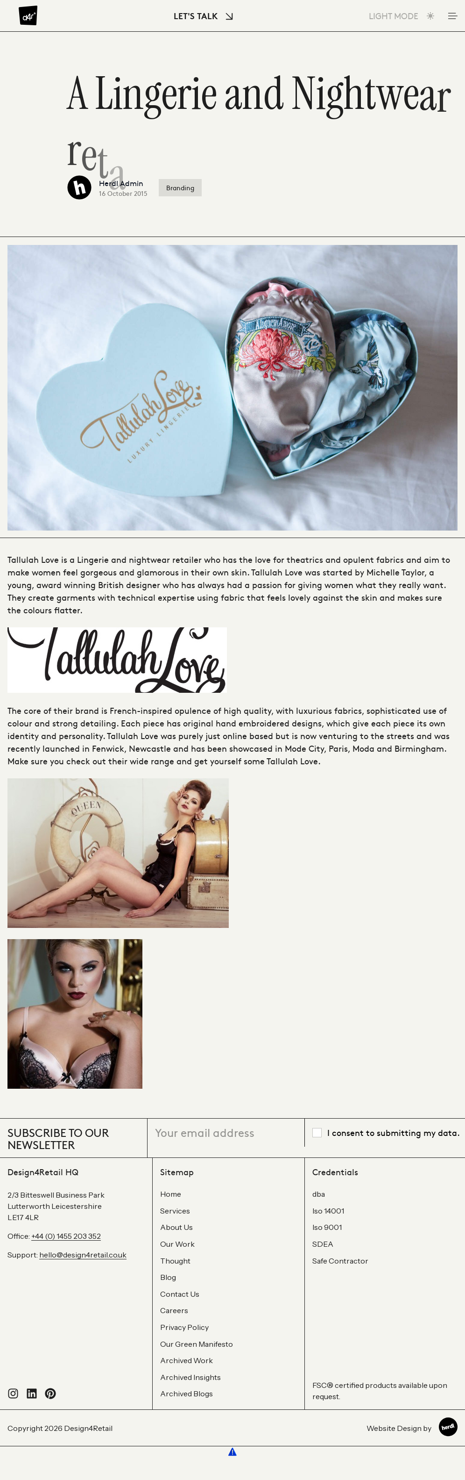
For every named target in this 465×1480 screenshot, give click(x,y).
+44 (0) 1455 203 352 (66, 1236)
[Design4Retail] (28, 15)
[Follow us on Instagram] (13, 1396)
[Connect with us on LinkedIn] (31, 1396)
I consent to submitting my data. (393, 1132)
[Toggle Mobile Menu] (452, 15)
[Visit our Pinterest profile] (50, 1396)
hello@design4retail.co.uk (83, 1254)
